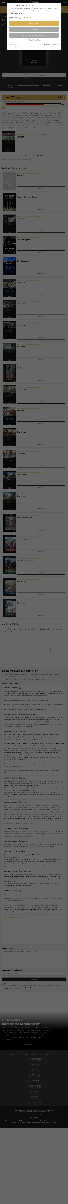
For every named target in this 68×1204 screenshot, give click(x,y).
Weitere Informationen (34, 40)
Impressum (47, 45)
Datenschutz (55, 45)
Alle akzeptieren (34, 23)
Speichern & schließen (34, 29)
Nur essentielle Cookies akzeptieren (34, 35)
